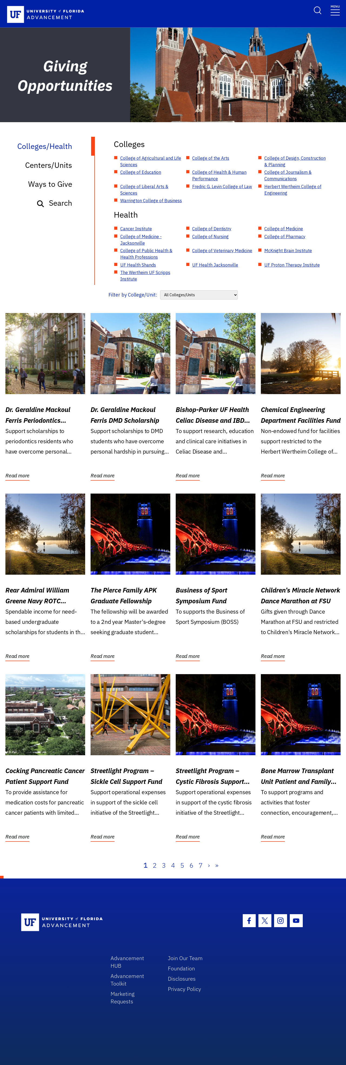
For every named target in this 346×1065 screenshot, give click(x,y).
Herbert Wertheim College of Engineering (292, 190)
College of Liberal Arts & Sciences (144, 190)
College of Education (140, 172)
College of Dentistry (211, 228)
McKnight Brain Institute (288, 250)
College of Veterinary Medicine (222, 250)
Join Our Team (185, 958)
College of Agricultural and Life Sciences (150, 161)
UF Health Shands (138, 265)
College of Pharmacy (284, 236)
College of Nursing (210, 236)
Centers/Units (48, 165)
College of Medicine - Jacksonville (141, 240)
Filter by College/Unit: (132, 295)
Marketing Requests (123, 997)
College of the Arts (210, 158)
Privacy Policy (184, 989)
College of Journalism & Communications (288, 175)
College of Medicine (283, 228)
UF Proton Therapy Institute (292, 265)
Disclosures (182, 978)
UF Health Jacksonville (215, 265)
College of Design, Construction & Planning (295, 161)
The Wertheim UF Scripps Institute (145, 276)
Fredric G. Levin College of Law (222, 186)
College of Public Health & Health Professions (146, 254)
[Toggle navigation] (335, 10)
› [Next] (209, 865)
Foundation (181, 968)
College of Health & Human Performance (219, 175)
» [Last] (216, 865)
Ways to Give (50, 184)
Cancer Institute (136, 228)
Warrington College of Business (151, 200)
